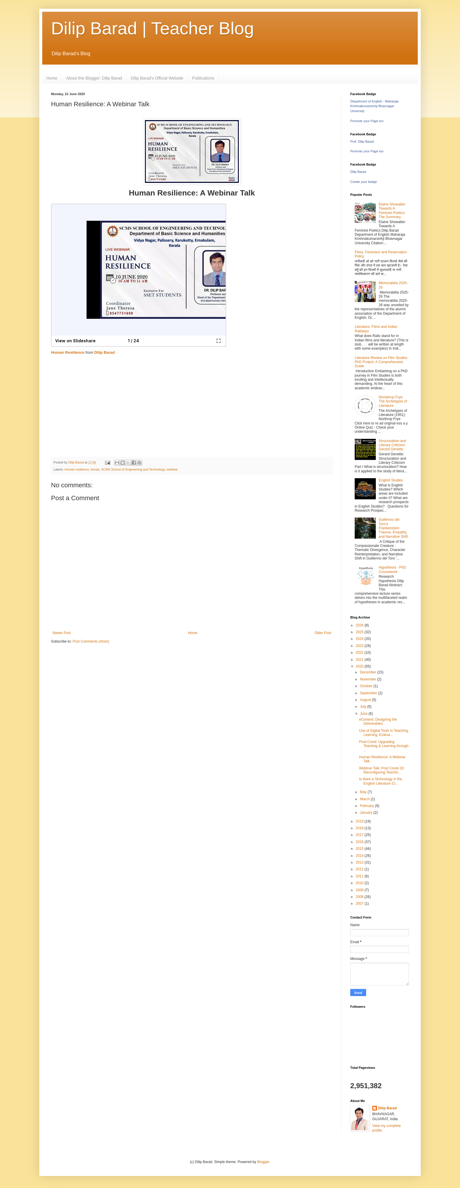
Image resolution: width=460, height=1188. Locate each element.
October (366, 686)
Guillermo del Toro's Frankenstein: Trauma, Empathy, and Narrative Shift (393, 528)
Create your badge (363, 181)
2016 (360, 842)
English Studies (391, 480)
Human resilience (77, 469)
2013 (360, 862)
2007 (360, 903)
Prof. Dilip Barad (362, 141)
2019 (360, 821)
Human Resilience (67, 352)
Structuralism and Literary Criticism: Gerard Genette (392, 445)
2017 (360, 835)
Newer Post (62, 633)
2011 (360, 876)
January (366, 812)
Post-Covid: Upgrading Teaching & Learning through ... (383, 746)
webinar (172, 469)
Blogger (263, 1162)
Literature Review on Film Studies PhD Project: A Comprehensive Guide (381, 362)
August (366, 700)
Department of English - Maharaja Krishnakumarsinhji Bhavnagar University (374, 106)
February (367, 806)
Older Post (322, 633)
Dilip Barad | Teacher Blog (152, 28)
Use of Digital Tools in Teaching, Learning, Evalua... (384, 733)
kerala (95, 469)
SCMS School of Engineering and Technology (133, 469)
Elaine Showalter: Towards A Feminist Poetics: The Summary (392, 210)
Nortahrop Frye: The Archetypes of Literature (393, 401)
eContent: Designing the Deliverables (378, 721)
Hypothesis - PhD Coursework (392, 569)
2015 (360, 849)
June (364, 714)
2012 (360, 869)
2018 (360, 828)
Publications (203, 78)
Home (51, 78)
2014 (360, 856)
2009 (360, 890)
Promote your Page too (366, 121)
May (364, 792)
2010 (360, 883)
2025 (360, 632)
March (365, 799)
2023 (360, 646)
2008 (360, 897)
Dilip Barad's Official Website (157, 78)
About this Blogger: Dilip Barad (94, 78)
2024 (360, 639)
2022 (360, 653)
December (368, 672)
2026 (360, 625)
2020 (360, 666)
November (368, 679)
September (369, 693)
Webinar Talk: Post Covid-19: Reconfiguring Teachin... (381, 770)
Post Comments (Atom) (90, 641)
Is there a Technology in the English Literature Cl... (380, 781)
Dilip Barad (104, 352)
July (363, 707)
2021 (360, 660)
